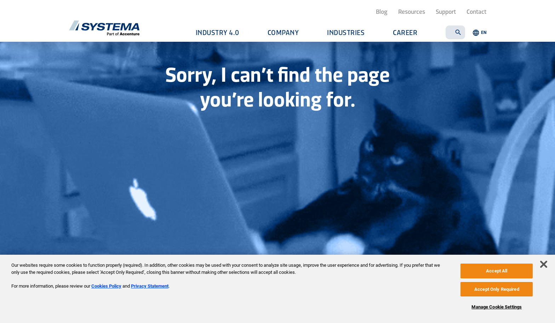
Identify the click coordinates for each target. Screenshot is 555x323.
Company (283, 32)
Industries (346, 32)
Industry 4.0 (217, 32)
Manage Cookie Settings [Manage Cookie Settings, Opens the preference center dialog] (496, 307)
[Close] (543, 264)
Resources (411, 11)
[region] (277, 289)
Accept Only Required (496, 289)
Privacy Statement (149, 286)
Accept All (496, 270)
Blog (382, 11)
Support (446, 11)
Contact (476, 11)
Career (405, 32)
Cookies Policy (106, 286)
